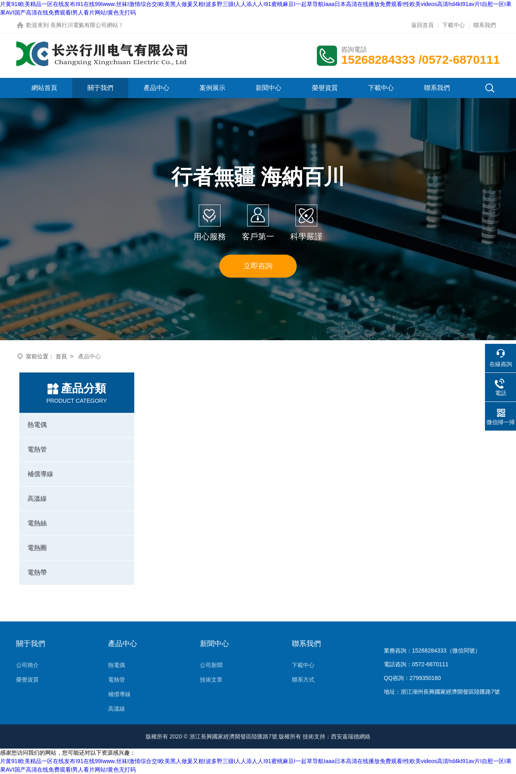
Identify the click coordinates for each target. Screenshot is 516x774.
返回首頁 (422, 25)
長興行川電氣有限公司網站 (84, 25)
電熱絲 (37, 523)
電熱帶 (37, 572)
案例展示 (212, 87)
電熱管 (37, 449)
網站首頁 (44, 87)
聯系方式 (303, 679)
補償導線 (40, 474)
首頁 (61, 356)
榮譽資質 (325, 87)
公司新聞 (211, 665)
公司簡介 (27, 665)
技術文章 (211, 679)
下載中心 (453, 25)
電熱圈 (37, 547)
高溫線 (37, 498)
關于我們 (100, 87)
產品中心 (156, 87)
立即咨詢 (258, 266)
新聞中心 (268, 87)
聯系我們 (484, 25)
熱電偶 (37, 424)
